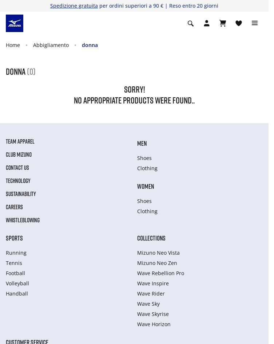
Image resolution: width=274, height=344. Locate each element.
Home (13, 45)
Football (15, 273)
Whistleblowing (23, 220)
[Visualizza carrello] (223, 23)
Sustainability (21, 194)
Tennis (14, 262)
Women (145, 186)
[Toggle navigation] (254, 23)
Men (142, 143)
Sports (14, 238)
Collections (151, 238)
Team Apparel (20, 141)
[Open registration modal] (207, 23)
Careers (14, 207)
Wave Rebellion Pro (160, 273)
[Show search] (191, 23)
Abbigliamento (51, 45)
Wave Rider (151, 293)
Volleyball (17, 283)
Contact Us (17, 167)
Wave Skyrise (153, 313)
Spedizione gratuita (74, 5)
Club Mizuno (19, 154)
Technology (18, 180)
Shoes (144, 158)
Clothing (147, 168)
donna (90, 45)
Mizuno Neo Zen (157, 262)
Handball (17, 293)
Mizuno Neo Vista (158, 252)
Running (16, 252)
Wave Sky (148, 303)
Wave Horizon (154, 324)
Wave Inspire (153, 283)
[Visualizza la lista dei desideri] (239, 23)
